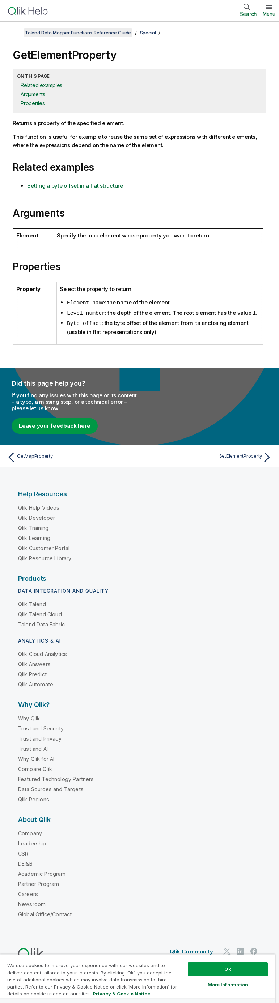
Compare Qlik (35, 768)
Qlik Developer (36, 517)
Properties (33, 103)
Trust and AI (33, 748)
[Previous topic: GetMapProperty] (71, 456)
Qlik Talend (32, 603)
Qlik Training (33, 527)
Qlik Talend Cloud (40, 613)
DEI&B (25, 863)
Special (148, 32)
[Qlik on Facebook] (254, 950)
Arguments (33, 94)
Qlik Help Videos (39, 506)
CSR (23, 852)
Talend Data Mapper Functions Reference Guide (78, 32)
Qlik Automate (35, 683)
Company (30, 832)
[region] (137, 978)
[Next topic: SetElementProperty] (208, 456)
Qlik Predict (32, 673)
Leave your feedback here (54, 424)
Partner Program (38, 883)
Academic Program (42, 873)
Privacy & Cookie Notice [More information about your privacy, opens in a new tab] (121, 993)
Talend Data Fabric (41, 623)
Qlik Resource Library (44, 557)
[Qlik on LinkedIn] (240, 950)
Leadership (32, 842)
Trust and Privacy (40, 737)
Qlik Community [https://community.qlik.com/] (191, 950)
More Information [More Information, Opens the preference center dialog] (228, 984)
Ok (227, 969)
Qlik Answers (34, 663)
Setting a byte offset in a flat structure (75, 185)
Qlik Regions (33, 798)
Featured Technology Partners (56, 778)
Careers (28, 893)
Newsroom (32, 903)
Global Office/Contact (45, 913)
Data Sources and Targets (51, 788)
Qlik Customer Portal (43, 547)
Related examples (41, 85)
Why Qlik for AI (36, 758)
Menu (269, 14)
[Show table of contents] (14, 32)
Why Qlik (29, 717)
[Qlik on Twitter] (226, 950)
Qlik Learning (34, 537)
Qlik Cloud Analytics (42, 653)
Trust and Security (41, 727)
